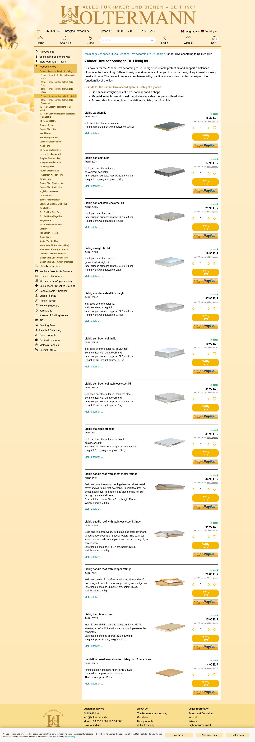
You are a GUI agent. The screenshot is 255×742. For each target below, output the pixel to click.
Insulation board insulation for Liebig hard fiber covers (118, 659)
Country (209, 31)
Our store (142, 717)
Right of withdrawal (200, 725)
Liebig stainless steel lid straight (105, 293)
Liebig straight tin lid (97, 248)
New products (145, 721)
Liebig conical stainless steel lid (104, 203)
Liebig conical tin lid (97, 158)
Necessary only (209, 735)
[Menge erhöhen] (208, 128)
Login (164, 40)
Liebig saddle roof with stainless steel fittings (113, 521)
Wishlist (188, 40)
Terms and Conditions (201, 713)
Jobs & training (146, 725)
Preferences (238, 735)
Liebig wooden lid (95, 112)
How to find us (92, 725)
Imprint (193, 717)
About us (65, 40)
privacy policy (69, 737)
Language (190, 31)
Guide (90, 40)
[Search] (152, 40)
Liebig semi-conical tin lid (100, 338)
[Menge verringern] (193, 128)
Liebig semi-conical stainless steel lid (108, 383)
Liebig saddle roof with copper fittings (108, 569)
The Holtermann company (152, 713)
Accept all (179, 735)
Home (40, 40)
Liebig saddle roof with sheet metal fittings (111, 474)
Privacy (193, 721)
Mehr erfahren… (94, 133)
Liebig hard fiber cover (98, 614)
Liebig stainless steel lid (99, 428)
